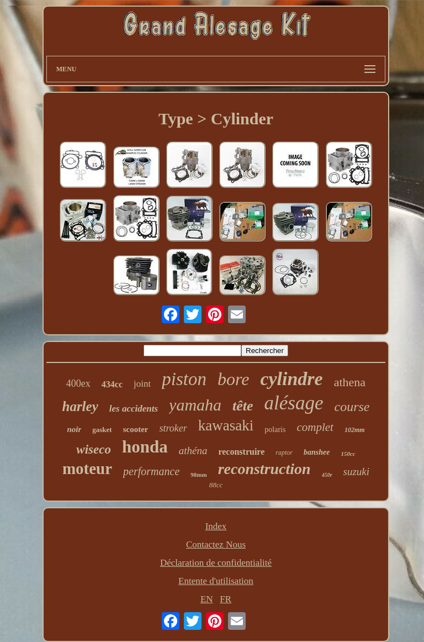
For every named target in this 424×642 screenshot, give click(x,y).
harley (80, 406)
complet (314, 427)
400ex (78, 383)
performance (151, 471)
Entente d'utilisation (215, 581)
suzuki (356, 471)
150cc (348, 453)
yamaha (195, 405)
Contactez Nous (216, 544)
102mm (354, 430)
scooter (136, 429)
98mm (198, 474)
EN (206, 599)
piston (184, 379)
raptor (284, 452)
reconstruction (264, 468)
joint (142, 383)
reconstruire (241, 451)
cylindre (291, 379)
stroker (173, 428)
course (352, 406)
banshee (317, 452)
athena (349, 382)
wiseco (93, 449)
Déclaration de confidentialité (216, 562)
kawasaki (225, 425)
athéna (193, 450)
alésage (294, 403)
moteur (87, 468)
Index (216, 526)
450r (327, 475)
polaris (274, 429)
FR (225, 599)
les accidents (133, 408)
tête (242, 406)
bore (233, 379)
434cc (112, 384)
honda (145, 446)
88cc (216, 485)
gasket (102, 429)
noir (74, 429)
